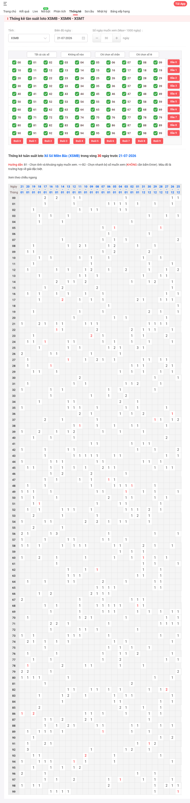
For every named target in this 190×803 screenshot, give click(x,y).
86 (113, 125)
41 (35, 94)
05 (97, 62)
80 (19, 125)
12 (50, 70)
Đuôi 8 (141, 141)
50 (19, 101)
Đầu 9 (173, 133)
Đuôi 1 (32, 141)
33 (66, 86)
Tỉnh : (11, 30)
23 (66, 78)
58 (144, 101)
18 (144, 70)
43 (66, 94)
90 (19, 133)
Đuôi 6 (110, 141)
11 (35, 70)
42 (50, 94)
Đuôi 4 (79, 141)
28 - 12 (161, 189)
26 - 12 (172, 189)
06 (113, 62)
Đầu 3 (173, 85)
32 (50, 86)
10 (19, 70)
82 (50, 125)
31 (35, 86)
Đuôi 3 (63, 141)
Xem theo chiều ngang (22, 177)
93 (66, 133)
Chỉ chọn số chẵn (110, 54)
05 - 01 (114, 189)
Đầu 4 (173, 93)
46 (113, 94)
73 (66, 117)
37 (129, 86)
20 (19, 78)
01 (35, 62)
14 (82, 70)
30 (19, 86)
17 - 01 (45, 189)
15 (97, 70)
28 (144, 78)
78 (144, 117)
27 (129, 78)
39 (160, 86)
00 (19, 62)
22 (50, 78)
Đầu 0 (173, 62)
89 (160, 125)
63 (66, 109)
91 (35, 133)
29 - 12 (155, 189)
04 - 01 (120, 189)
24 (82, 78)
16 (113, 70)
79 (160, 117)
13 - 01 (68, 189)
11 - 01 (80, 189)
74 (82, 117)
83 (66, 125)
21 (35, 78)
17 (129, 70)
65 (97, 109)
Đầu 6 (173, 109)
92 (50, 133)
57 (129, 101)
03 (66, 62)
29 (160, 78)
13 (66, 70)
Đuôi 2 (48, 141)
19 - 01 (33, 189)
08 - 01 (97, 189)
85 (97, 125)
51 (35, 101)
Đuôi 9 (157, 141)
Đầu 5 (173, 101)
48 (144, 94)
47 (129, 94)
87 (129, 125)
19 (160, 70)
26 (113, 78)
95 (97, 133)
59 (160, 101)
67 (129, 109)
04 (82, 62)
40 (19, 94)
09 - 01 (91, 189)
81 (35, 125)
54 (82, 101)
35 (97, 86)
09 (160, 62)
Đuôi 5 (95, 141)
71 (35, 117)
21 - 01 (22, 189)
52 (50, 101)
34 (82, 86)
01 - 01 (137, 189)
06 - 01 (108, 189)
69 (160, 109)
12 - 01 (74, 189)
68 (144, 109)
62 (50, 109)
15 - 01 (56, 189)
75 (97, 117)
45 (97, 94)
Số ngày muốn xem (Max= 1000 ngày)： (118, 30)
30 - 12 (149, 189)
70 (19, 117)
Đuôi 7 (126, 141)
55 (97, 101)
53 (66, 101)
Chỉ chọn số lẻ (144, 54)
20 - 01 (28, 189)
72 (50, 117)
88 (144, 125)
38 (144, 86)
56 (113, 101)
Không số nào (76, 54)
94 (82, 133)
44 (82, 94)
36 (113, 86)
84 (82, 125)
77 (129, 117)
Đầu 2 (173, 78)
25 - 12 (178, 189)
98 (144, 133)
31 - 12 (143, 189)
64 (82, 109)
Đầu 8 (173, 125)
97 (129, 133)
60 (19, 109)
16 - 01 (51, 189)
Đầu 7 (173, 117)
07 (129, 62)
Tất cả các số (41, 54)
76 (113, 117)
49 (160, 94)
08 (144, 62)
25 (97, 78)
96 (113, 133)
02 (50, 62)
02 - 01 (132, 189)
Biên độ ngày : (63, 30)
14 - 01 (62, 189)
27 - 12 (166, 189)
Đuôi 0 (17, 141)
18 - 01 (39, 189)
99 (160, 133)
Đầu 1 (173, 70)
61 (35, 109)
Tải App (180, 3)
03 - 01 (126, 189)
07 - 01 (103, 189)
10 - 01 (85, 189)
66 (113, 109)
